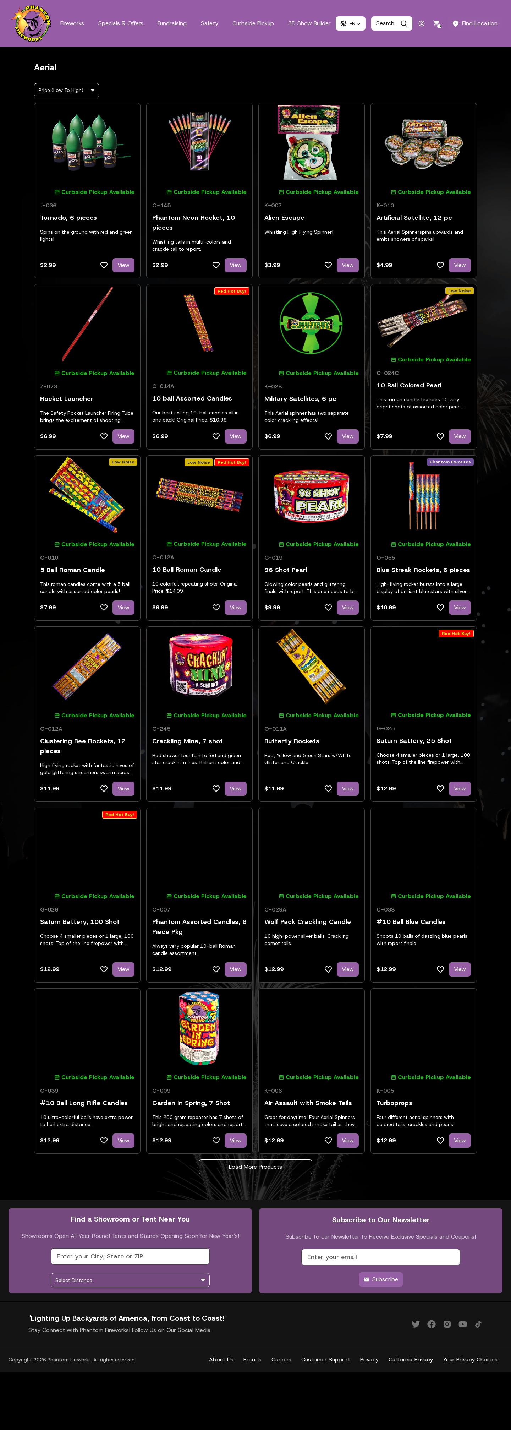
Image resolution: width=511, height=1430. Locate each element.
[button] (350, 23)
